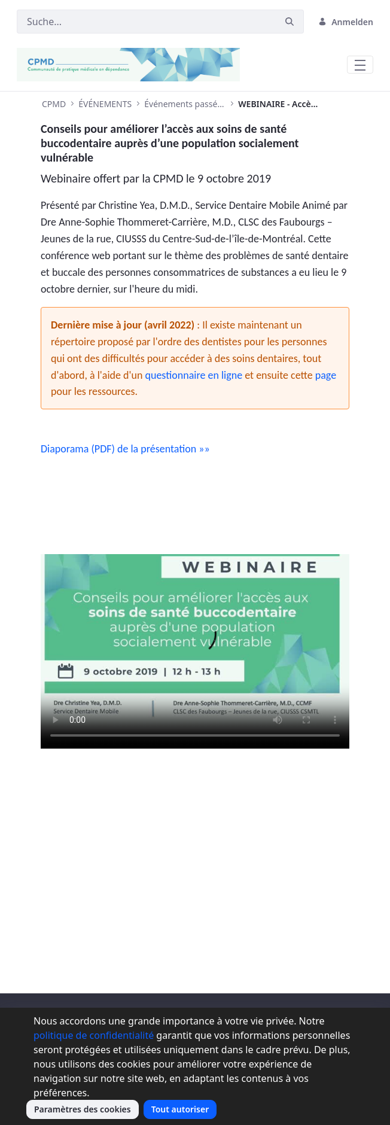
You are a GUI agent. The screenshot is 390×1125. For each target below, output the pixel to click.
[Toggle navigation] (360, 65)
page (325, 375)
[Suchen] (146, 22)
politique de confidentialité (93, 1035)
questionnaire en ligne (194, 375)
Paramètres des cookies (82, 1109)
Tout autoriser (180, 1109)
